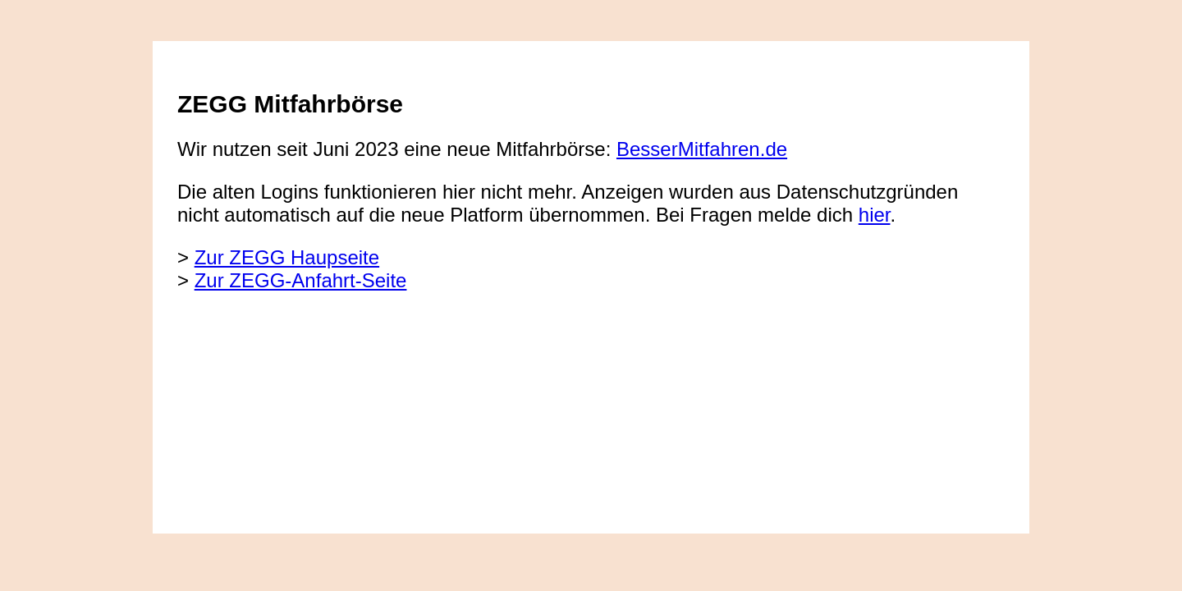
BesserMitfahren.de (701, 149)
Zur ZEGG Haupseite (287, 257)
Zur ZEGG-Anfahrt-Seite (301, 280)
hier (875, 215)
